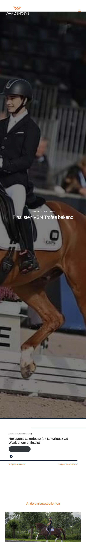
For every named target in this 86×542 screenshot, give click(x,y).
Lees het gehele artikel (19, 449)
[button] (79, 10)
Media (52, 211)
